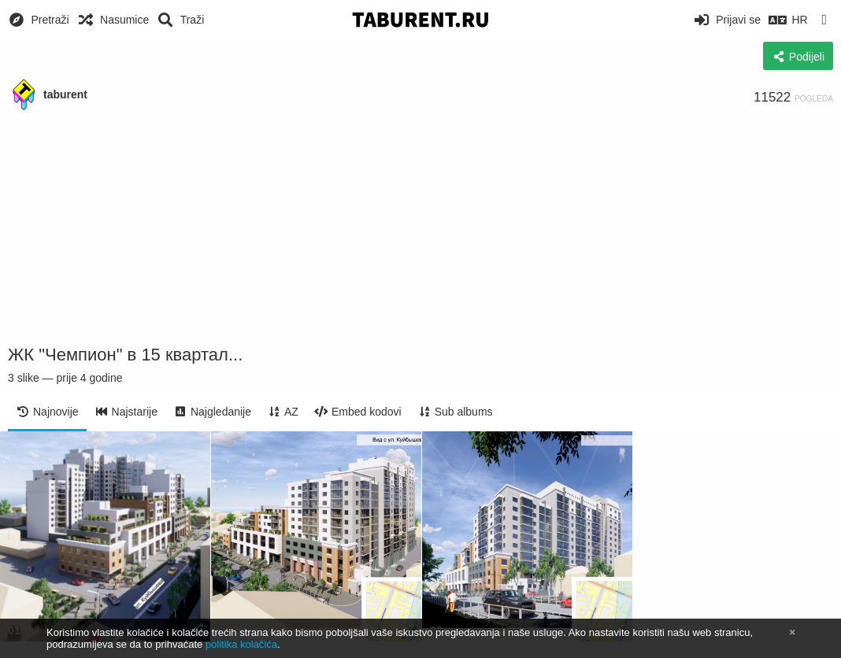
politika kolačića (241, 644)
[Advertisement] (420, 228)
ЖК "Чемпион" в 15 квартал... (125, 354)
